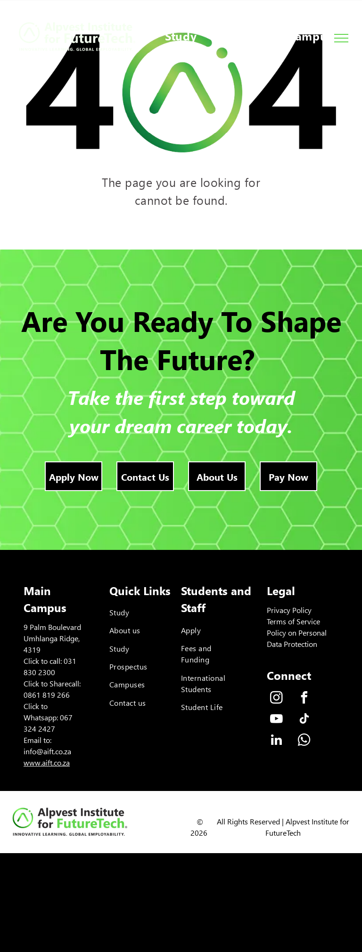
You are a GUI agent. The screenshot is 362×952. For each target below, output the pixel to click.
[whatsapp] (304, 741)
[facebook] (304, 699)
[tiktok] (304, 720)
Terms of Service (293, 621)
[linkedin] (276, 741)
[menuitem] (181, 36)
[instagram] (276, 699)
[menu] (341, 38)
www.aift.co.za (47, 762)
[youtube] (276, 720)
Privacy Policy (289, 610)
